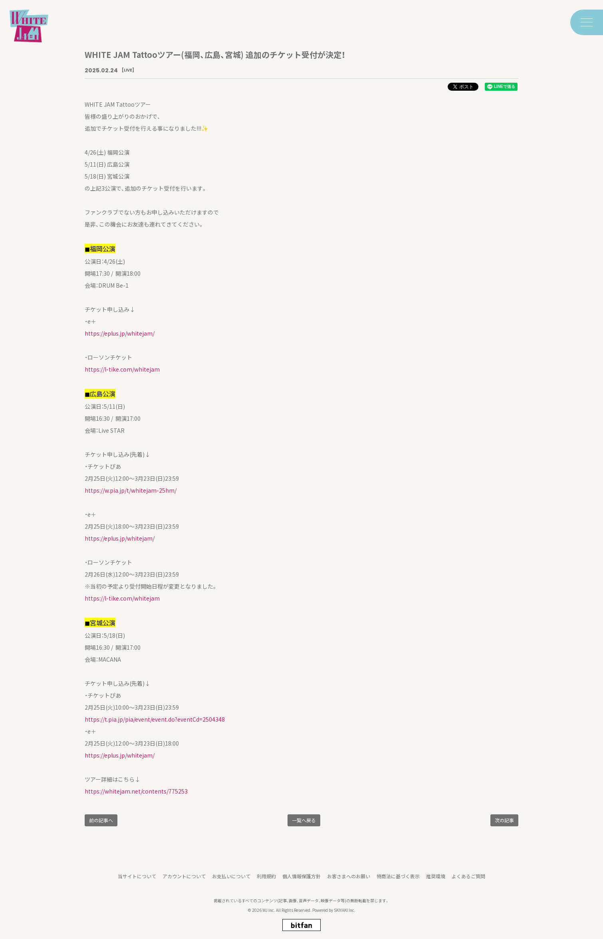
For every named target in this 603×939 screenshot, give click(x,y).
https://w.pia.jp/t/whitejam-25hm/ (131, 490)
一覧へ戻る (304, 820)
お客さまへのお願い (348, 878)
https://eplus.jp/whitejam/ (120, 333)
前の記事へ (101, 820)
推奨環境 (435, 878)
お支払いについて (231, 878)
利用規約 (266, 878)
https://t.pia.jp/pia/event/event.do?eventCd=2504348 (155, 719)
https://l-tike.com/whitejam (122, 369)
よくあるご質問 (468, 878)
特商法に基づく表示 (398, 878)
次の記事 (504, 820)
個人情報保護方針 (301, 878)
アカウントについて (184, 878)
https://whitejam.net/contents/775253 (136, 791)
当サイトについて (137, 878)
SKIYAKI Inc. (344, 913)
